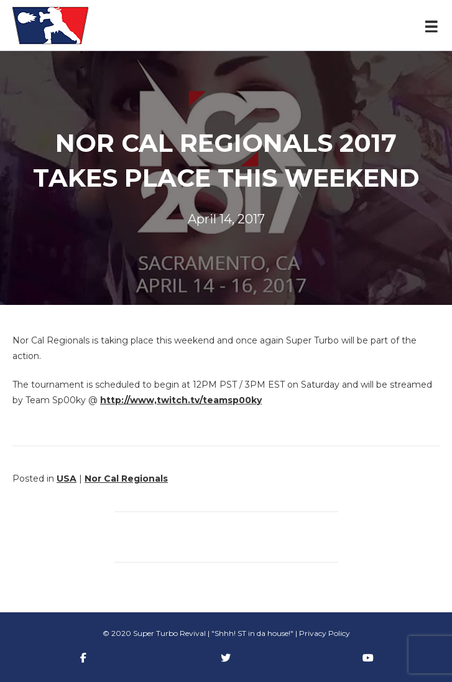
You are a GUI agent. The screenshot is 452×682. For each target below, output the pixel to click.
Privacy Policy (324, 633)
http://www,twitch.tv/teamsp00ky (181, 400)
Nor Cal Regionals (126, 478)
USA (66, 478)
